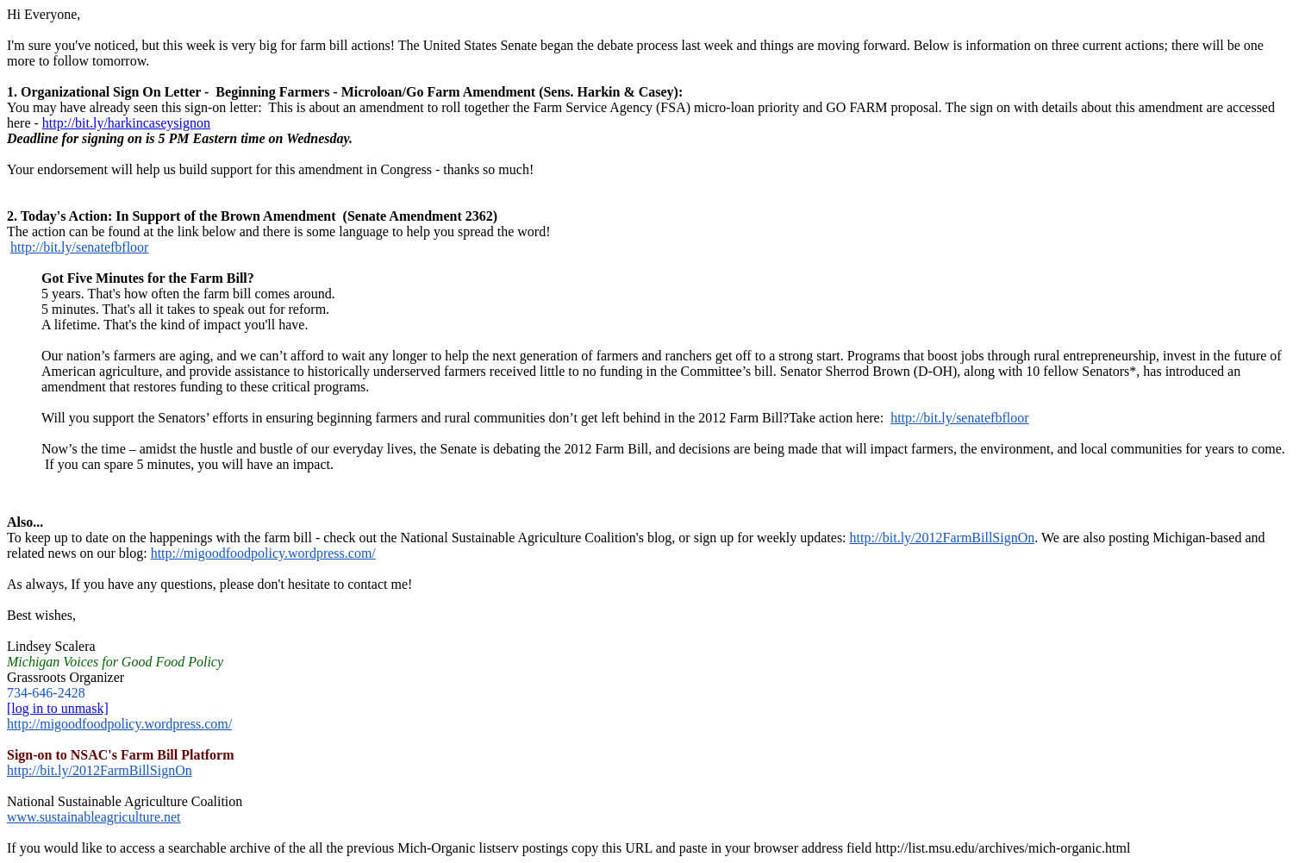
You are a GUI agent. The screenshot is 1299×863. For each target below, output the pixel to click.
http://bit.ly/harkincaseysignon (126, 123)
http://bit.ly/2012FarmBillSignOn (942, 537)
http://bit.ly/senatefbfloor (79, 247)
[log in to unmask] (58, 708)
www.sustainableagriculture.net (94, 817)
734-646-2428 (46, 692)
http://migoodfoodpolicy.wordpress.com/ (263, 553)
